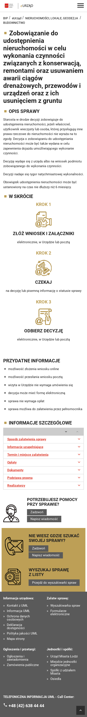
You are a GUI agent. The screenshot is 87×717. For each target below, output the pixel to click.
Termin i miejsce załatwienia (44, 454)
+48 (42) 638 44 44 (26, 705)
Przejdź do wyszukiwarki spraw (54, 583)
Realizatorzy (44, 485)
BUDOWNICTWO (14, 22)
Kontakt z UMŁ (17, 605)
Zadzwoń (36, 512)
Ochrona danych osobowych (18, 618)
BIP (5, 18)
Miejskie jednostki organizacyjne (63, 663)
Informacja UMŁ (18, 611)
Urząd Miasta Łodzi (64, 656)
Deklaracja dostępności (16, 626)
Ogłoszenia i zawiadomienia (17, 658)
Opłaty (44, 462)
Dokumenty (44, 469)
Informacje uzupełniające (44, 446)
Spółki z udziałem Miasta (62, 672)
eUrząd (16, 18)
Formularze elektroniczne (60, 612)
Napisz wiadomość (44, 519)
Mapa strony (16, 638)
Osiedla (55, 679)
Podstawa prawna (44, 477)
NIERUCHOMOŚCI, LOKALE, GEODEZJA (51, 18)
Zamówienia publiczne (23, 665)
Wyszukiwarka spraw (65, 605)
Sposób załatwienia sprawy (44, 438)
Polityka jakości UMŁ (22, 633)
